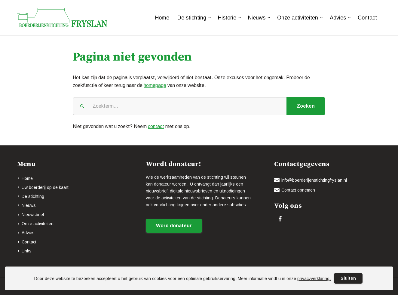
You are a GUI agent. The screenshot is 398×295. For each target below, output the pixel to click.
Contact (29, 242)
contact (156, 126)
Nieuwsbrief (33, 214)
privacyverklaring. (314, 278)
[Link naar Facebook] (279, 218)
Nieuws (29, 205)
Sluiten (348, 278)
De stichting (33, 196)
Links (27, 251)
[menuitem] (162, 17)
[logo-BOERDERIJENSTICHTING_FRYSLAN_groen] (62, 17)
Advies (28, 232)
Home (27, 178)
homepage (155, 85)
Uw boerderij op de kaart (45, 187)
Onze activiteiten (38, 223)
